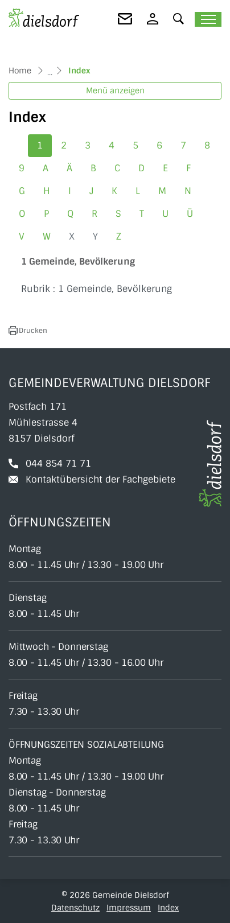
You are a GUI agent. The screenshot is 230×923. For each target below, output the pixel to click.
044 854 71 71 (58, 463)
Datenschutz (75, 908)
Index (168, 908)
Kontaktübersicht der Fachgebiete (100, 479)
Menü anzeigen (115, 90)
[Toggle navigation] (208, 19)
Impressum (128, 908)
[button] (179, 18)
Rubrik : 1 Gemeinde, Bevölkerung (96, 289)
